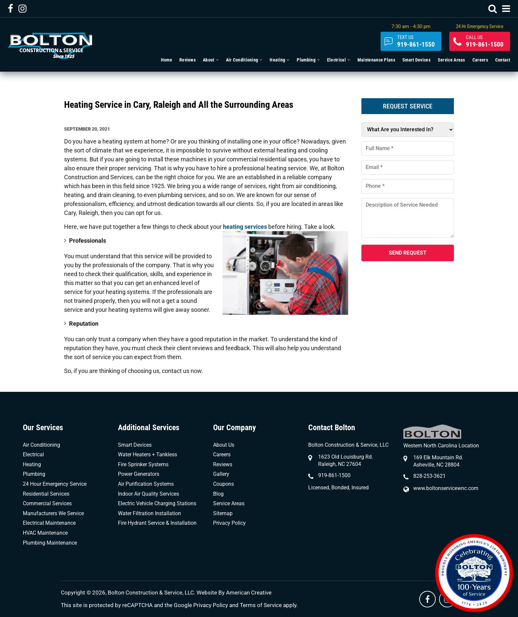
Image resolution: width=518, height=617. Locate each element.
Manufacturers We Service (53, 513)
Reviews (222, 464)
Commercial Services (47, 503)
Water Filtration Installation (149, 513)
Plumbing (34, 474)
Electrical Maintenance (49, 523)
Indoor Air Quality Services (148, 494)
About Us (223, 445)
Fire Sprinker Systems (143, 464)
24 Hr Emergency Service (479, 26)
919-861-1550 (416, 41)
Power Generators (138, 474)
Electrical (33, 454)
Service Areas (228, 503)
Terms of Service (261, 605)
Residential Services (46, 494)
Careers (222, 454)
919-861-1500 (484, 41)
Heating (32, 464)
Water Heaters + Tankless (147, 454)
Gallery (221, 474)
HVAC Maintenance (45, 533)
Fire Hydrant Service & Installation (157, 523)
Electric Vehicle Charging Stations (157, 503)
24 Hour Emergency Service (55, 484)
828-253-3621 (429, 476)
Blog (218, 494)
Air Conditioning (41, 445)
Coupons (223, 484)
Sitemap (223, 513)
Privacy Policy (229, 523)
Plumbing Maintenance (50, 543)
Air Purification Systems (146, 484)
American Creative (249, 592)
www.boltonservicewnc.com (445, 488)
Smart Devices (135, 445)
